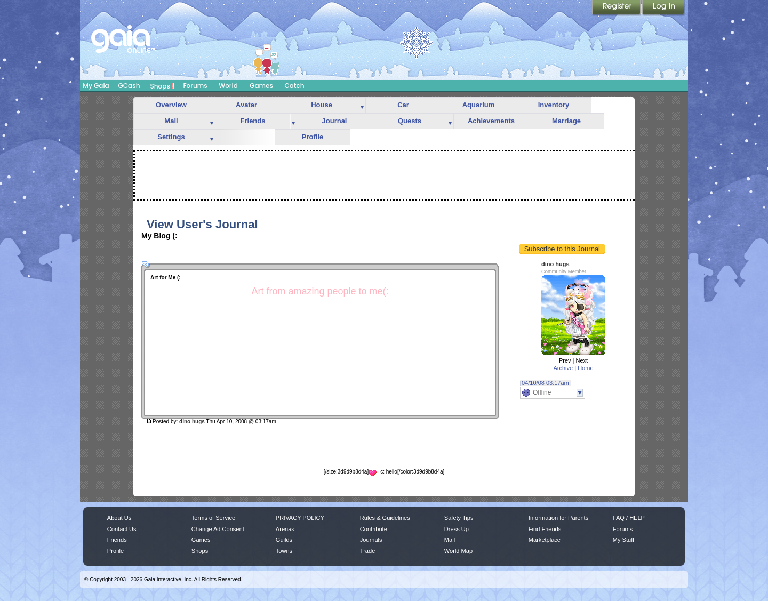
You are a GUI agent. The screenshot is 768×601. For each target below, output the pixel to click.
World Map (458, 551)
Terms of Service (213, 518)
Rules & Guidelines (385, 518)
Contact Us (122, 529)
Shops (162, 86)
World (228, 85)
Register (617, 8)
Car (403, 105)
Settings (171, 137)
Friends (253, 121)
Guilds (284, 539)
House (321, 105)
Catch (295, 85)
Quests (409, 121)
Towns (284, 551)
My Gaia (96, 85)
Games (261, 85)
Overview (171, 105)
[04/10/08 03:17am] (545, 383)
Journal (334, 121)
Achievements (491, 121)
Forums (195, 85)
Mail (171, 121)
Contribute (373, 529)
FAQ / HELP (629, 518)
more (362, 105)
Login (663, 8)
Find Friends (545, 529)
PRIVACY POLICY (300, 518)
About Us (119, 518)
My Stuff (623, 539)
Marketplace (545, 539)
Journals (371, 539)
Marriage (566, 121)
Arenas (285, 529)
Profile (312, 137)
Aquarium (478, 105)
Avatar (246, 105)
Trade (367, 551)
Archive (563, 368)
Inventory (554, 105)
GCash (129, 85)
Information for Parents (558, 518)
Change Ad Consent (217, 529)
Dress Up (456, 529)
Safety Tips (459, 518)
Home (585, 368)
